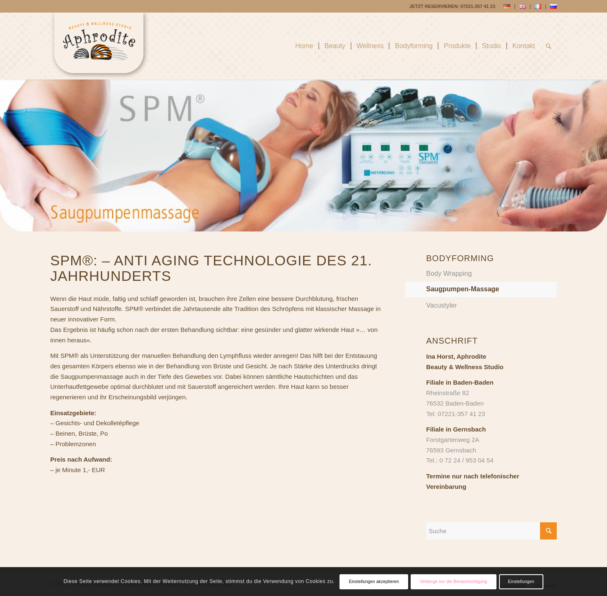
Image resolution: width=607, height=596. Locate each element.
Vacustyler (441, 305)
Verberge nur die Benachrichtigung (453, 581)
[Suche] (548, 46)
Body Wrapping (449, 273)
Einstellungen (521, 581)
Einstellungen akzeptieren (374, 581)
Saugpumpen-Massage (462, 289)
